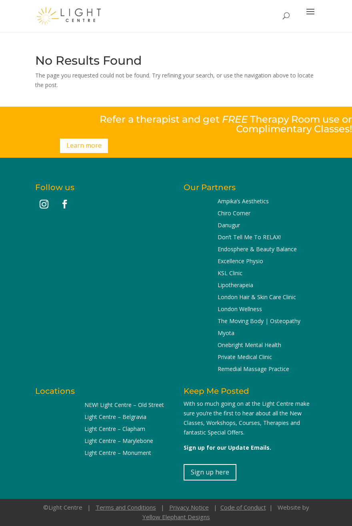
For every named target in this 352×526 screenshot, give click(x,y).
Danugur (229, 225)
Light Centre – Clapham (114, 429)
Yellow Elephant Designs (176, 517)
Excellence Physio (240, 261)
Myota (226, 333)
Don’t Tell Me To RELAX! (249, 237)
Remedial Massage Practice (253, 369)
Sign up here (210, 472)
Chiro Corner (234, 213)
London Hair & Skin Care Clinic (257, 297)
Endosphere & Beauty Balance (257, 249)
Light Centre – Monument (117, 453)
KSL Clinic (230, 273)
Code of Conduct (243, 507)
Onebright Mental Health (249, 345)
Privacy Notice (189, 507)
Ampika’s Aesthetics (243, 201)
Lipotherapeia (235, 285)
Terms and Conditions (126, 507)
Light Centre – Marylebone (118, 441)
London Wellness (240, 309)
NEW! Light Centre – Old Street (124, 405)
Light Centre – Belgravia (115, 417)
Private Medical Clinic (245, 357)
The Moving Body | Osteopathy (259, 321)
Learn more (84, 145)
